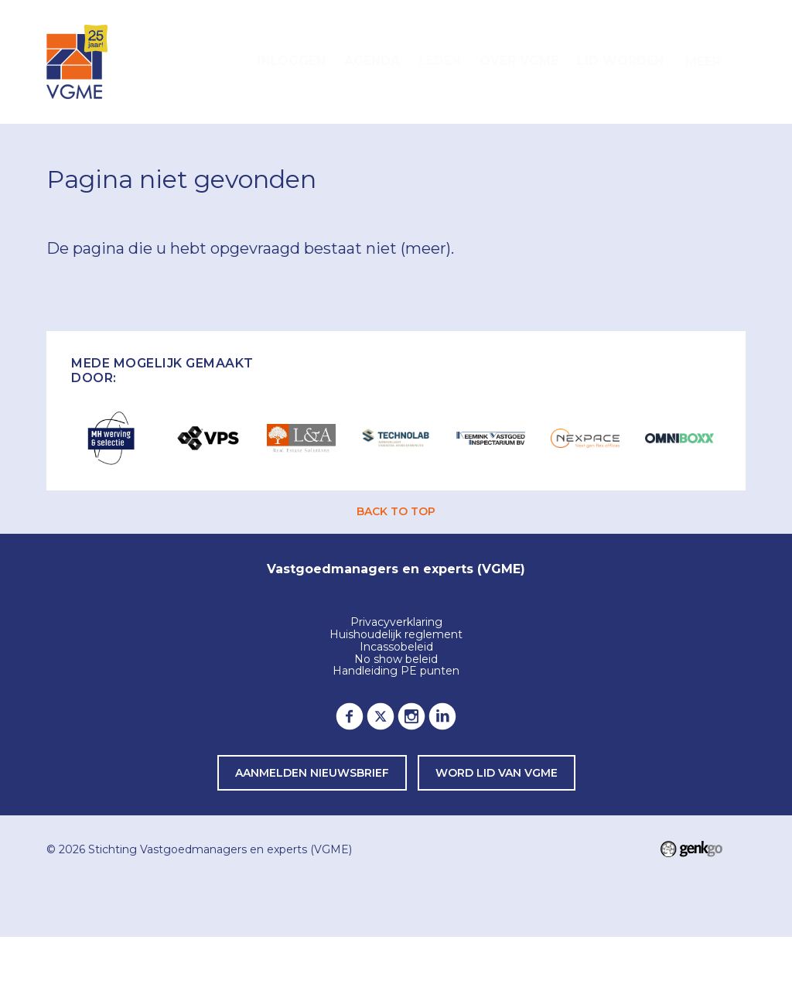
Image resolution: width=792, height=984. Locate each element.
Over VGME (519, 60)
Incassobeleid (396, 647)
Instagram (411, 716)
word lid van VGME (496, 773)
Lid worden (620, 60)
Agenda (372, 60)
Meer (703, 61)
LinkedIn (442, 716)
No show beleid (396, 660)
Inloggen (291, 60)
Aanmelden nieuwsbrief (312, 773)
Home (229, 62)
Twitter (380, 716)
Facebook (350, 716)
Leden (439, 60)
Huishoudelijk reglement (396, 635)
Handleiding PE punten (396, 671)
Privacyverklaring (396, 623)
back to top (396, 511)
